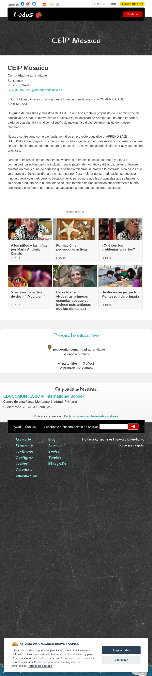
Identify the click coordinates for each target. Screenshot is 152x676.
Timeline (54, 458)
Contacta (31, 426)
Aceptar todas (121, 650)
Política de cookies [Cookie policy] (40, 665)
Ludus (23, 15)
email (105, 426)
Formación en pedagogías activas (72, 247)
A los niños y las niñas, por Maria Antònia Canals (29, 249)
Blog (51, 439)
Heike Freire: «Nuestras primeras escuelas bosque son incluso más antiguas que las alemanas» (73, 300)
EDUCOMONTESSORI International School (43, 396)
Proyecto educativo (76, 335)
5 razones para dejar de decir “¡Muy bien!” (28, 294)
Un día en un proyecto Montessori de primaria (120, 294)
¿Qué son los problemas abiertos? (118, 247)
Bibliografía (57, 463)
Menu (132, 14)
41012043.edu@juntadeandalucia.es (35, 90)
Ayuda (18, 426)
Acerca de (23, 439)
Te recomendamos (75, 212)
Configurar (121, 659)
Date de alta (133, 4)
